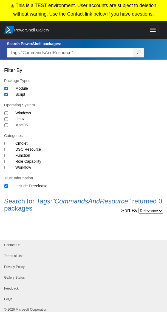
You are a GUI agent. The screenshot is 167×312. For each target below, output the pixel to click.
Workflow (23, 167)
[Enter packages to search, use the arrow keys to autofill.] (70, 53)
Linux (19, 119)
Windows (23, 113)
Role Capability (28, 161)
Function (22, 155)
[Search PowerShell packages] (138, 53)
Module (21, 88)
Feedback (11, 288)
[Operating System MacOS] (6, 125)
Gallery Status (14, 277)
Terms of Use (14, 256)
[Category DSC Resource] (6, 149)
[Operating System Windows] (6, 113)
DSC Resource (28, 149)
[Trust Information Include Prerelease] (6, 186)
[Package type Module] (6, 88)
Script (20, 94)
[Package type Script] (6, 94)
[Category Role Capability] (6, 161)
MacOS (21, 125)
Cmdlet (21, 143)
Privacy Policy (14, 267)
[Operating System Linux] (6, 119)
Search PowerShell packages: (34, 44)
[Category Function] (6, 155)
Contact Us (12, 245)
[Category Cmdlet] (6, 143)
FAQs (8, 299)
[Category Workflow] (6, 167)
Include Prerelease (31, 186)
